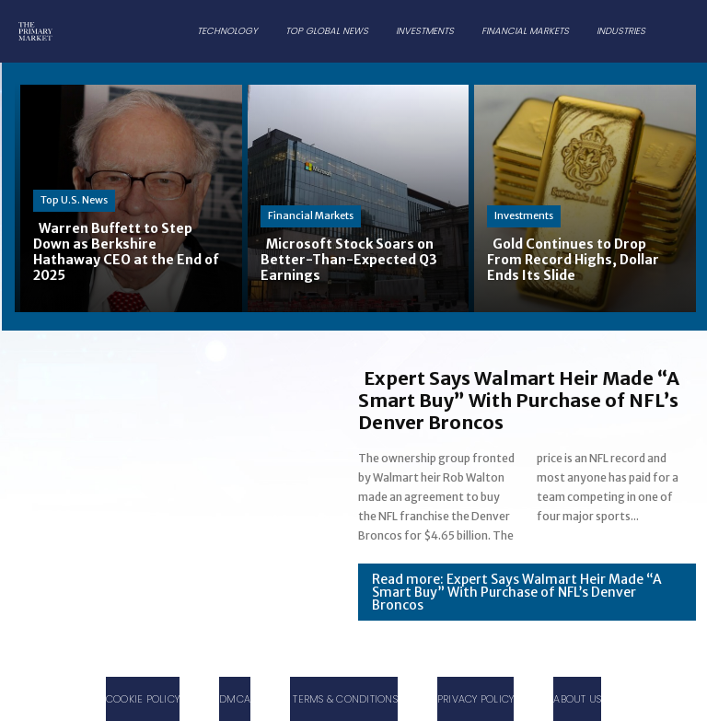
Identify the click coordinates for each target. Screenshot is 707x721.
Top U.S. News (74, 199)
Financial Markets (311, 215)
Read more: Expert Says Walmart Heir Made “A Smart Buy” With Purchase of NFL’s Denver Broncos (517, 592)
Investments (523, 215)
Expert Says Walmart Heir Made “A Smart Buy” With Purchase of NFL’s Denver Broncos (518, 400)
